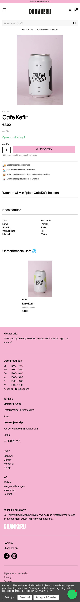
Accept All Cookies (46, 597)
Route (7, 416)
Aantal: (5, 144)
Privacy (7, 577)
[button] (72, 594)
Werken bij (9, 463)
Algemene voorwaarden (16, 573)
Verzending (9, 490)
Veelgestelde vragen (14, 486)
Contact (8, 494)
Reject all (25, 597)
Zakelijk (7, 467)
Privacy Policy (44, 590)
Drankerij (8, 456)
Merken (7, 460)
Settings (9, 597)
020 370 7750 (13, 441)
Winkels (7, 482)
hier (35, 519)
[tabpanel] (40, 287)
